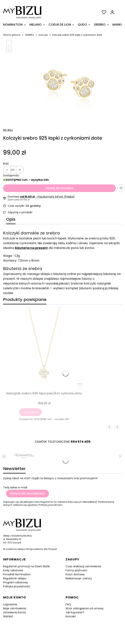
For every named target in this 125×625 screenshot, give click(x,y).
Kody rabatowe (13, 570)
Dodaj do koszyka (59, 188)
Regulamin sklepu (14, 578)
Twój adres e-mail (15, 487)
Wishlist (8, 616)
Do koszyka (30, 412)
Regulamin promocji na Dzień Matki (26, 566)
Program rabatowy (15, 582)
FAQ (68, 604)
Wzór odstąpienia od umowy (85, 608)
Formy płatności (76, 570)
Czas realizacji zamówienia (83, 566)
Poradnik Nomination (17, 574)
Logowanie (10, 604)
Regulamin (46, 501)
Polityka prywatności (16, 586)
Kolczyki (43, 34)
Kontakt (71, 616)
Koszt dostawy (75, 574)
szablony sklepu (15, 549)
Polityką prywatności (50, 505)
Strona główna (11, 34)
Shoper (52, 549)
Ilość (6, 163)
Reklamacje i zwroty (79, 578)
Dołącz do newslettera (27, 493)
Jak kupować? (75, 612)
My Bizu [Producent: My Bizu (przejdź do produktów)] (8, 130)
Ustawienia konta (14, 612)
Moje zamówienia (14, 608)
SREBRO (29, 34)
